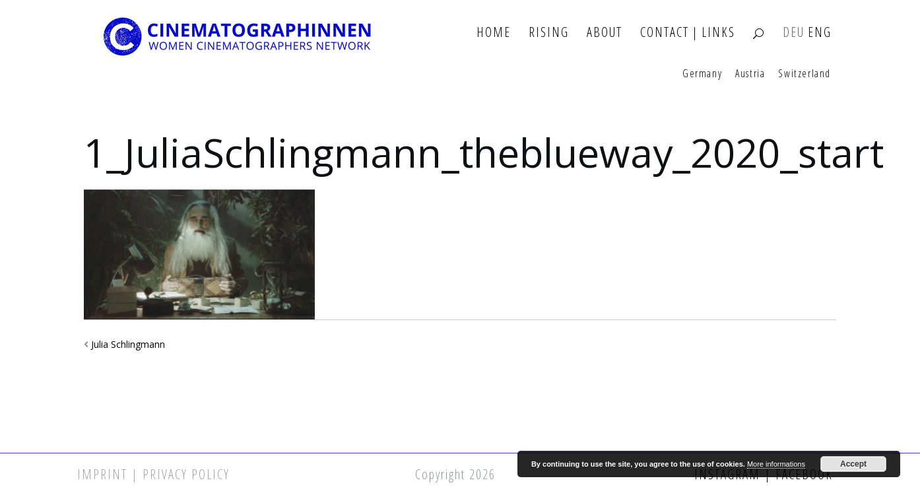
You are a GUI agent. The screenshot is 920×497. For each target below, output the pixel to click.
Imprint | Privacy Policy (153, 474)
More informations (776, 464)
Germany (702, 74)
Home (493, 32)
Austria (750, 74)
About (604, 32)
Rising (549, 32)
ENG (820, 32)
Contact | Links (687, 32)
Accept (853, 464)
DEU (794, 32)
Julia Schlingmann (128, 344)
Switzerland (804, 74)
